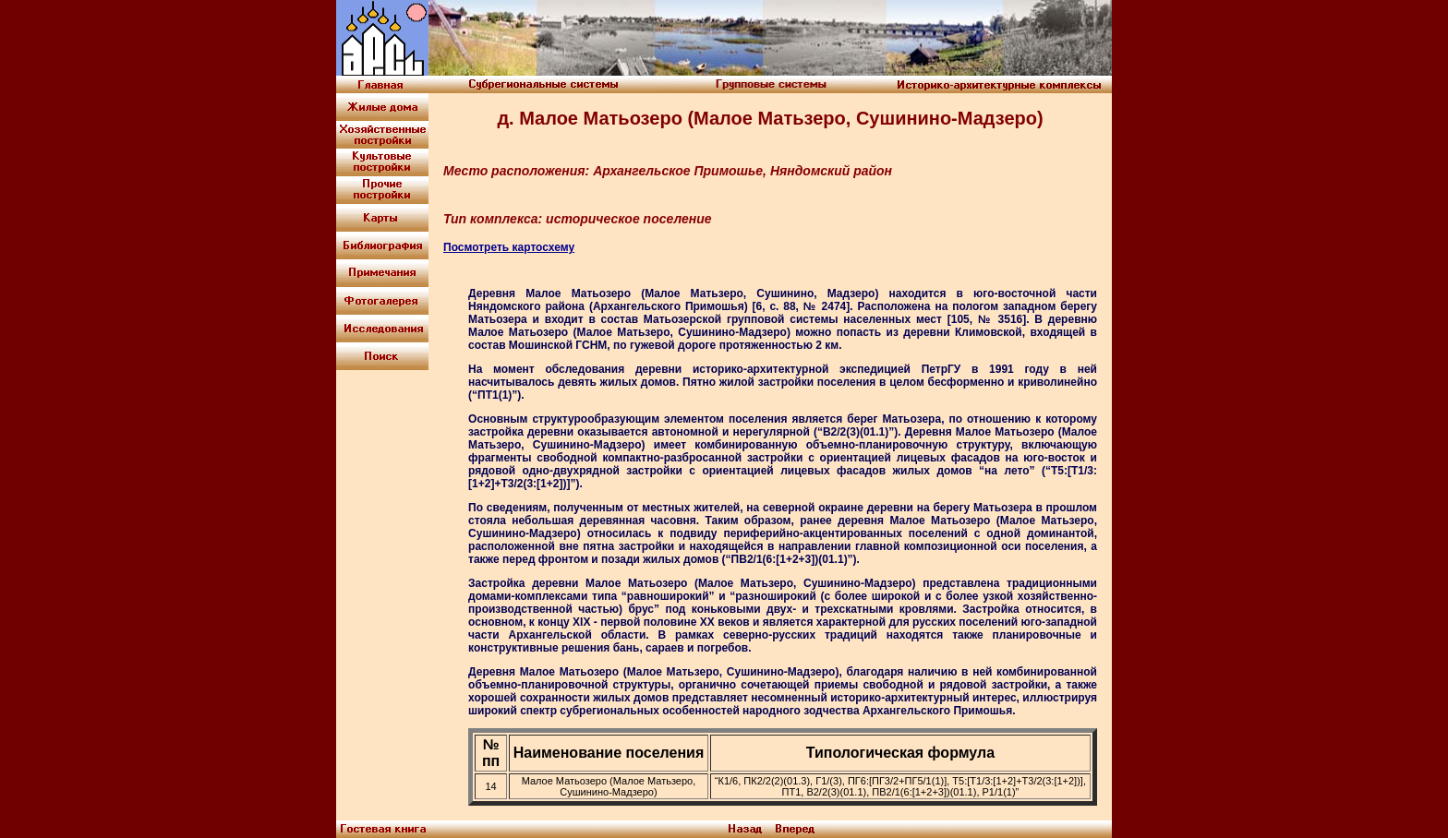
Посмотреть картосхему (508, 247)
